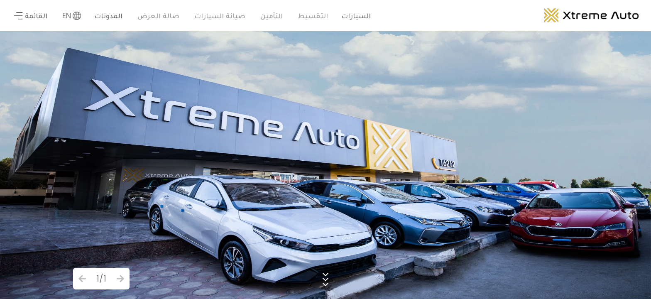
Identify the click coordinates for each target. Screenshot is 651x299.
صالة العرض (158, 15)
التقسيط (313, 15)
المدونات (108, 15)
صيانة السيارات (219, 15)
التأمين (271, 15)
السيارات (356, 15)
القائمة (30, 15)
